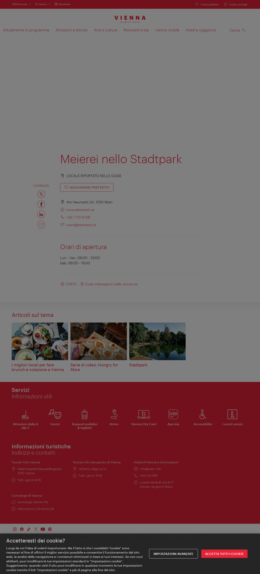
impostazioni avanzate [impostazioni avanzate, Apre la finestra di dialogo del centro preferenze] (173, 554)
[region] (130, 553)
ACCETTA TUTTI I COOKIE (224, 554)
